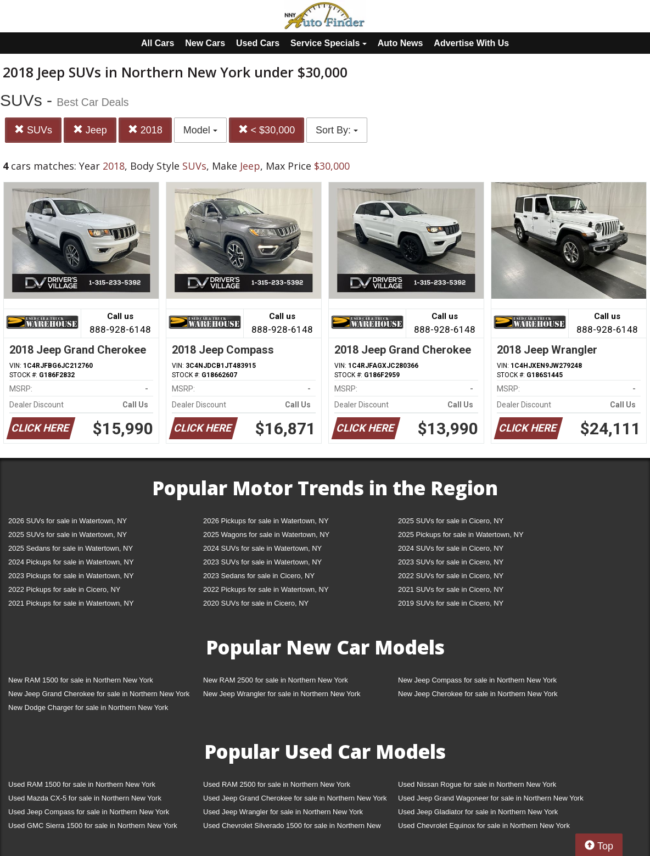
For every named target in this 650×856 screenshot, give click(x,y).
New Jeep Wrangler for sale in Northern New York (282, 694)
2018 (145, 130)
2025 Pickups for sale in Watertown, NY (461, 534)
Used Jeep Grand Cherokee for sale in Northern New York (295, 798)
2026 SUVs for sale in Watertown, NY (67, 521)
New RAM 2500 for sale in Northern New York (275, 680)
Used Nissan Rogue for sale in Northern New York (477, 784)
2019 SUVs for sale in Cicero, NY (450, 603)
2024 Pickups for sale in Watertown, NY (71, 562)
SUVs (33, 130)
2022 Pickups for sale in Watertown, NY (266, 589)
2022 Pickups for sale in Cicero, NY (64, 589)
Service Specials (328, 43)
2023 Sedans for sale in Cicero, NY (259, 576)
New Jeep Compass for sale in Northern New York (477, 680)
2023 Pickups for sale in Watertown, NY (71, 576)
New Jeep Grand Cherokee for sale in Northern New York (98, 694)
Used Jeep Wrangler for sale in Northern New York (283, 812)
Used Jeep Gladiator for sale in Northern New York (478, 812)
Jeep (90, 130)
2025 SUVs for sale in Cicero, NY (450, 521)
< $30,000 (266, 130)
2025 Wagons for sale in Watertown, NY (266, 534)
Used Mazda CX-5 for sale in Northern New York (84, 798)
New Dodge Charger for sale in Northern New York (88, 707)
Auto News (400, 43)
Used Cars (257, 43)
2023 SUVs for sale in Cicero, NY (450, 562)
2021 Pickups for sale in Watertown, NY (71, 603)
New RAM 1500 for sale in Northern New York (80, 680)
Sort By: (337, 130)
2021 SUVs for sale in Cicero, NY (450, 589)
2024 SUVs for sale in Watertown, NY (262, 548)
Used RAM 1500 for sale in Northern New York (81, 784)
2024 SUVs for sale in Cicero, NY (450, 548)
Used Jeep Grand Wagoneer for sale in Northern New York (491, 798)
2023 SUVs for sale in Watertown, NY (262, 562)
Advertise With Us (471, 43)
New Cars (205, 43)
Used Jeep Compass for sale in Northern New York (88, 812)
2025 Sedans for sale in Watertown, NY (70, 548)
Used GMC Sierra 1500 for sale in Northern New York (92, 825)
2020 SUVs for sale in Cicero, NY (256, 603)
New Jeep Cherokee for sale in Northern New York (477, 694)
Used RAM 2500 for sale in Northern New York (276, 784)
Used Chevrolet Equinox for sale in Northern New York (484, 825)
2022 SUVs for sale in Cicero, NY (450, 576)
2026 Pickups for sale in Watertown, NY (266, 521)
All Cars (157, 43)
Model (200, 130)
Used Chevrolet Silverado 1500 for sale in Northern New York (292, 827)
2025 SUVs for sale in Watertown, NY (67, 534)
